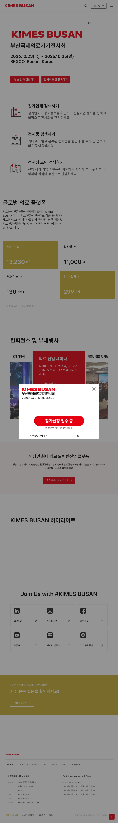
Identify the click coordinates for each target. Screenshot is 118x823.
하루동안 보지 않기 (38, 435)
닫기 (79, 435)
